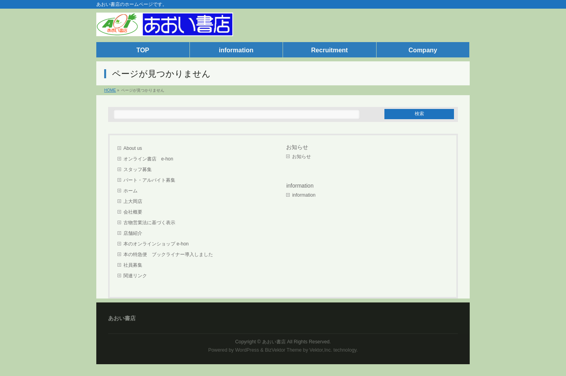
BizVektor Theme (283, 350)
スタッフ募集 (137, 169)
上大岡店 (132, 201)
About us (132, 148)
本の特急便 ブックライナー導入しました (168, 254)
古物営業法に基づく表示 (149, 222)
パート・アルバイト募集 (149, 180)
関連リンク (135, 275)
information (303, 195)
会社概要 (132, 212)
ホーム (130, 191)
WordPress (247, 350)
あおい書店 (274, 342)
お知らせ (297, 147)
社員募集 (132, 265)
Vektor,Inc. (320, 350)
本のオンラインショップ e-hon (156, 244)
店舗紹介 (132, 233)
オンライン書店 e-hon (148, 159)
